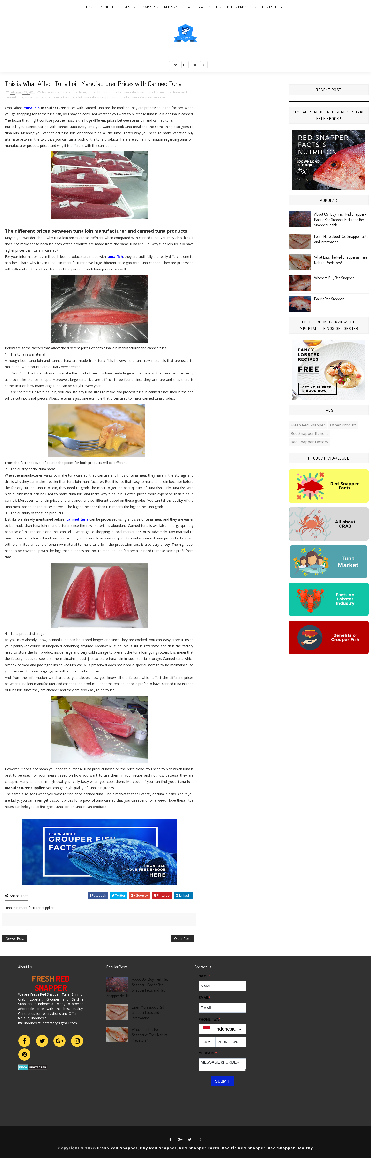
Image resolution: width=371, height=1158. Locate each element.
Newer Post (15, 938)
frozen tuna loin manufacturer (64, 92)
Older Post (182, 938)
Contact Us (272, 7)
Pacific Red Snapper (329, 298)
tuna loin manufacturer (128, 92)
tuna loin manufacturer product (94, 97)
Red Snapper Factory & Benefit (191, 7)
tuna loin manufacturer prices (47, 97)
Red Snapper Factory (309, 442)
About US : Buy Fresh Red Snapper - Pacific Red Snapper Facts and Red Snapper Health (340, 219)
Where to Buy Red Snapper (334, 278)
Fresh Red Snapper (138, 7)
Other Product (240, 7)
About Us (109, 7)
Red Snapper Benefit (309, 433)
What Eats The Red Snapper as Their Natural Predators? (150, 1035)
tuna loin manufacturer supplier (142, 97)
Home (90, 7)
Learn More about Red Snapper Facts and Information (148, 1012)
